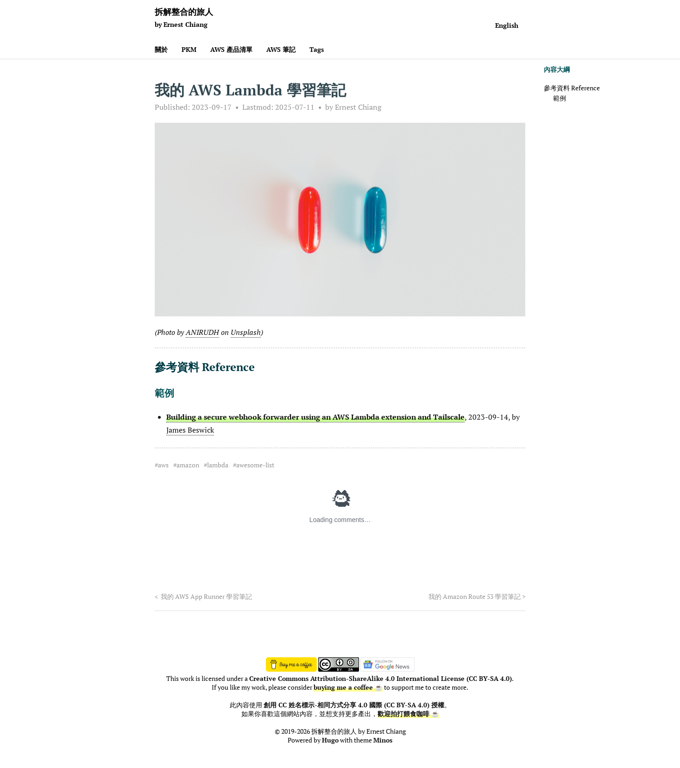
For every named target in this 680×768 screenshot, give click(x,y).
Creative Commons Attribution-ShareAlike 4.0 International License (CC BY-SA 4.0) (380, 678)
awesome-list (255, 465)
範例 (559, 98)
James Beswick (190, 430)
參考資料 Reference (572, 87)
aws (163, 465)
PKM (189, 49)
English (506, 25)
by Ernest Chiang (353, 107)
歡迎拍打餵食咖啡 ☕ (408, 714)
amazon (187, 465)
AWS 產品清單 (231, 49)
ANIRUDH (202, 332)
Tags (316, 49)
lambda (217, 465)
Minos (382, 740)
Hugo (330, 740)
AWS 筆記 (281, 49)
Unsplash (246, 332)
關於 (161, 49)
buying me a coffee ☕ (348, 687)
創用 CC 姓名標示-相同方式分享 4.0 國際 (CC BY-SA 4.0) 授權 (354, 705)
